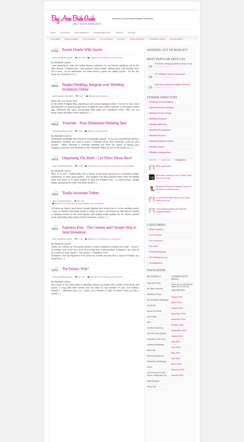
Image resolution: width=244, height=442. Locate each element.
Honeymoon (181, 345)
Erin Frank (171, 342)
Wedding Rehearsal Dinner (161, 141)
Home (52, 33)
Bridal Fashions (71, 39)
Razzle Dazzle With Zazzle (82, 49)
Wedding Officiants (157, 124)
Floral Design (156, 345)
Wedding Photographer (162, 368)
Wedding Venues (156, 147)
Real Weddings (82, 33)
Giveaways (65, 33)
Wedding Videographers (160, 152)
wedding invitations (159, 366)
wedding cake (176, 356)
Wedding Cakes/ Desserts (164, 358)
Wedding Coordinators (172, 361)
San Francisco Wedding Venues (169, 351)
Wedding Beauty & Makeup (161, 107)
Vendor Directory (101, 33)
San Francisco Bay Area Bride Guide (143, 429)
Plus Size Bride (181, 347)
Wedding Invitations (158, 119)
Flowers (167, 345)
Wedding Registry (167, 371)
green (173, 345)
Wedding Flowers (166, 363)
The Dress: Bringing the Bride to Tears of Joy (173, 64)
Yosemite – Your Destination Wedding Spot (94, 123)
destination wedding (158, 332)
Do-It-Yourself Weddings (174, 338)
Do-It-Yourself (89, 39)
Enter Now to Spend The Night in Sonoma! (172, 84)
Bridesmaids (177, 329)
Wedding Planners (157, 135)
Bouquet (154, 327)
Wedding (166, 355)
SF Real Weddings (136, 39)
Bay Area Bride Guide (169, 321)
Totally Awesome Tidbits (80, 193)
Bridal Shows (166, 329)
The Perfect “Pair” (75, 268)
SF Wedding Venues (157, 39)
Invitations (156, 348)
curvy (185, 329)
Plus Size (121, 39)
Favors (185, 342)
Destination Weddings (178, 332)
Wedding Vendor (170, 373)
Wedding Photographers (160, 130)
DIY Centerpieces (158, 335)
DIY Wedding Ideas (176, 335)
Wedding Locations (176, 366)
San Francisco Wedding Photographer (167, 351)
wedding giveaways (183, 363)
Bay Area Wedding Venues (176, 324)
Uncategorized (176, 39)
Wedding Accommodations (161, 102)
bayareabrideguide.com (170, 376)
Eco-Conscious (106, 39)
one (79, 58)
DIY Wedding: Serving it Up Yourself (170, 74)
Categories (55, 39)
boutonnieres (164, 327)
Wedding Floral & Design (160, 113)
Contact (119, 33)
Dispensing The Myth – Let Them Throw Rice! (97, 158)
